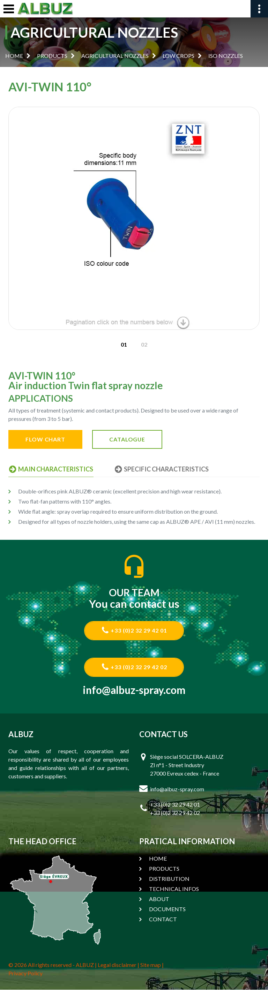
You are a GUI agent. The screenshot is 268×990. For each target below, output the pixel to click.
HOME (14, 55)
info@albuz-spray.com (134, 690)
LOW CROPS (178, 55)
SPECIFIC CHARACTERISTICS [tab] (160, 469)
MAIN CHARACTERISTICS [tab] (50, 469)
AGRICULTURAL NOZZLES (115, 55)
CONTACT (163, 919)
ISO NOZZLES (225, 55)
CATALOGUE (130, 439)
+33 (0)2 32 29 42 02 (134, 667)
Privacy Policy (25, 973)
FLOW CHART (46, 439)
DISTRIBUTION (169, 879)
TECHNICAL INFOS (174, 889)
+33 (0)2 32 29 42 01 (134, 630)
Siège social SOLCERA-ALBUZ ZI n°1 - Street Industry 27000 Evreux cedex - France (186, 765)
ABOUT (159, 899)
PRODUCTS (52, 55)
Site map (150, 965)
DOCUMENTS (167, 909)
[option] (134, 218)
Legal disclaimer (117, 965)
